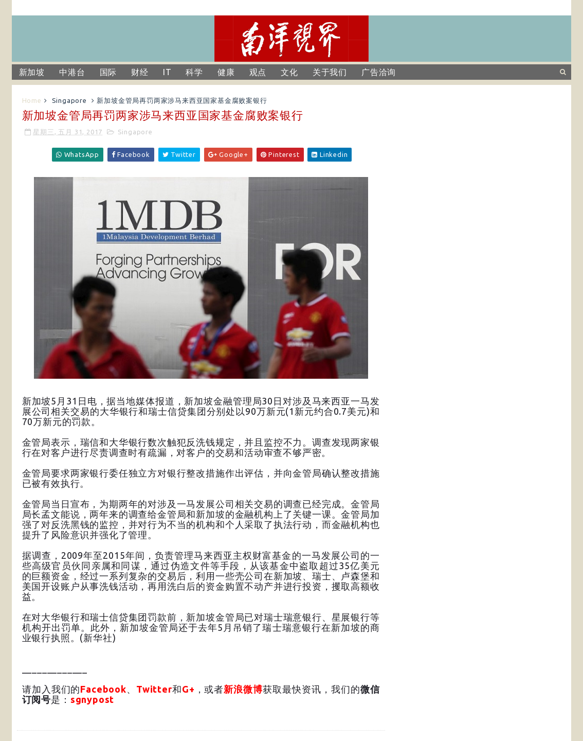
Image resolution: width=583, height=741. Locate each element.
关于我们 (330, 72)
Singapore (69, 100)
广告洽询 (378, 72)
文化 (289, 72)
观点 (258, 72)
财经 (140, 72)
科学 (194, 72)
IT (167, 72)
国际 (108, 72)
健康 (226, 72)
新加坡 (32, 72)
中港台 (72, 72)
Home (32, 100)
